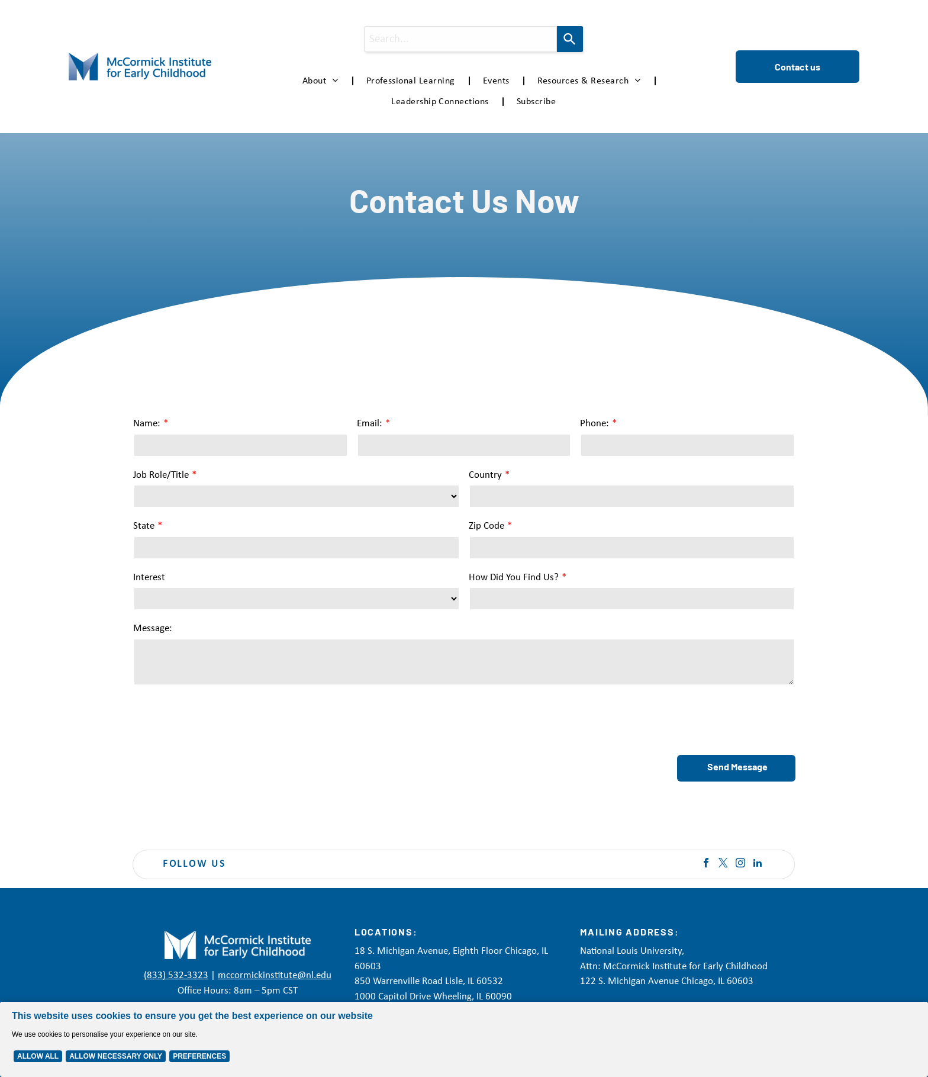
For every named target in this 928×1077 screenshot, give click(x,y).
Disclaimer (533, 1059)
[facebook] (706, 864)
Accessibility (635, 1059)
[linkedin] (757, 864)
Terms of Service (582, 1059)
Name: (146, 424)
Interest (149, 578)
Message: (152, 628)
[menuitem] (323, 81)
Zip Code (486, 526)
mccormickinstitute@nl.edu (274, 975)
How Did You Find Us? (514, 578)
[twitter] (723, 864)
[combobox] (461, 39)
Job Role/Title (161, 475)
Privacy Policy (488, 1059)
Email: (369, 424)
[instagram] (740, 864)
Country (485, 475)
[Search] (570, 39)
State (143, 526)
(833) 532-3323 (176, 975)
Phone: (594, 424)
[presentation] (223, 719)
